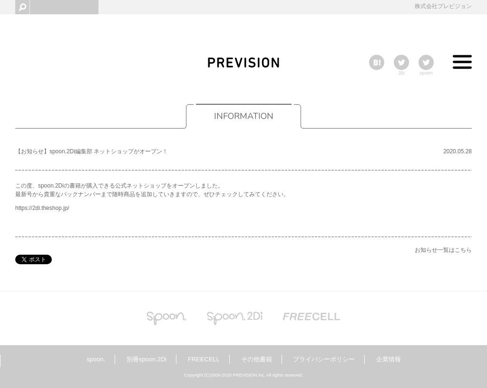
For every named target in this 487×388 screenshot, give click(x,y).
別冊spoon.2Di (147, 359)
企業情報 (388, 359)
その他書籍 (256, 359)
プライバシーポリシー (324, 359)
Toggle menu (462, 64)
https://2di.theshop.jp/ (42, 208)
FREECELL (204, 359)
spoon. (96, 359)
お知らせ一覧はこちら (443, 250)
